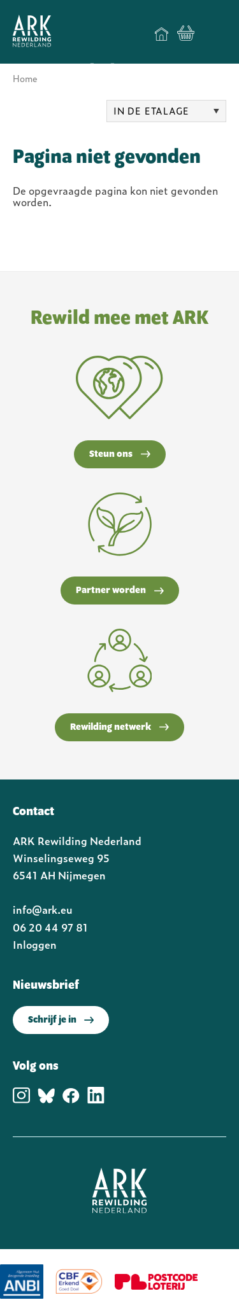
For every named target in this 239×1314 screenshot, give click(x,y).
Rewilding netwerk (119, 727)
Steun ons (119, 454)
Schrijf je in (61, 1020)
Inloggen (35, 944)
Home (162, 34)
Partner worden (120, 590)
